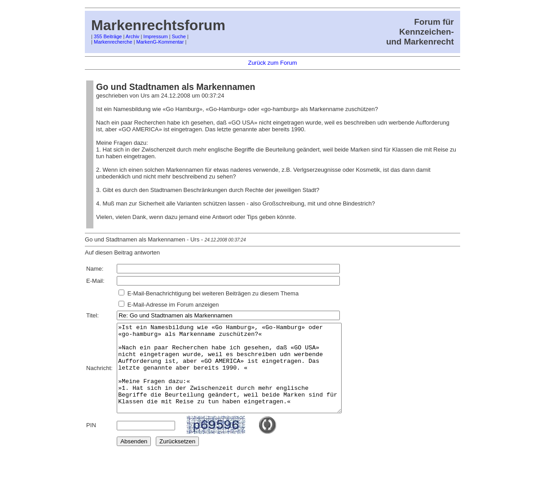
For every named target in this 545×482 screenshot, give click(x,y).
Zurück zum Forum (272, 62)
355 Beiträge (108, 36)
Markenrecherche (113, 42)
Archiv (133, 36)
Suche (179, 36)
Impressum (155, 36)
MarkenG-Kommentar (160, 42)
